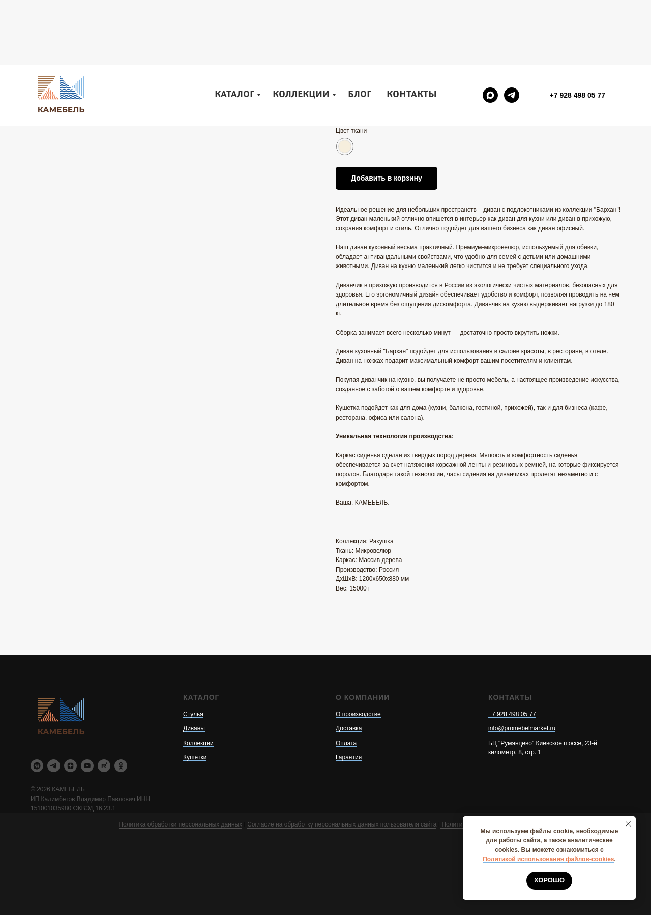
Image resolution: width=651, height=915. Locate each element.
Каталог (234, 30)
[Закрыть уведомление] (628, 824)
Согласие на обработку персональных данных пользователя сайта (341, 824)
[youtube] (87, 765)
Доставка (349, 728)
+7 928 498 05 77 (512, 714)
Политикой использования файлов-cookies (548, 859)
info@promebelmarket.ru (521, 728)
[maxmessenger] (490, 30)
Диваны (194, 728)
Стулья (193, 714)
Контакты (412, 30)
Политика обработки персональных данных (180, 824)
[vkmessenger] (37, 765)
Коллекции (301, 30)
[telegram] (511, 30)
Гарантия (349, 757)
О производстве (358, 714)
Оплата (346, 743)
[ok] (120, 765)
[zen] (70, 765)
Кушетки (194, 757)
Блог (359, 30)
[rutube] (104, 765)
